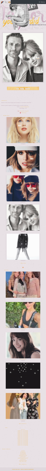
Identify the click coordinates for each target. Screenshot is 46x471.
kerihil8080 (23, 453)
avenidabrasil (23, 454)
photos (22, 88)
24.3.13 (23, 429)
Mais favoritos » (23, 423)
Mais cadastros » (23, 464)
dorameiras (23, 452)
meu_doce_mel (23, 461)
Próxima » (29, 83)
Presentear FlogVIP (23, 111)
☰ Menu (42, 2)
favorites (27, 88)
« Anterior (16, 83)
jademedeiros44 (23, 460)
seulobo (23, 450)
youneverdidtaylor (24, 106)
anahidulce (23, 298)
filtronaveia (23, 419)
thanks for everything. (23, 430)
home (17, 88)
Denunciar (23, 112)
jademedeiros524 (23, 455)
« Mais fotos (23, 263)
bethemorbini (23, 389)
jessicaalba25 (23, 328)
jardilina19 (23, 459)
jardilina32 (23, 456)
